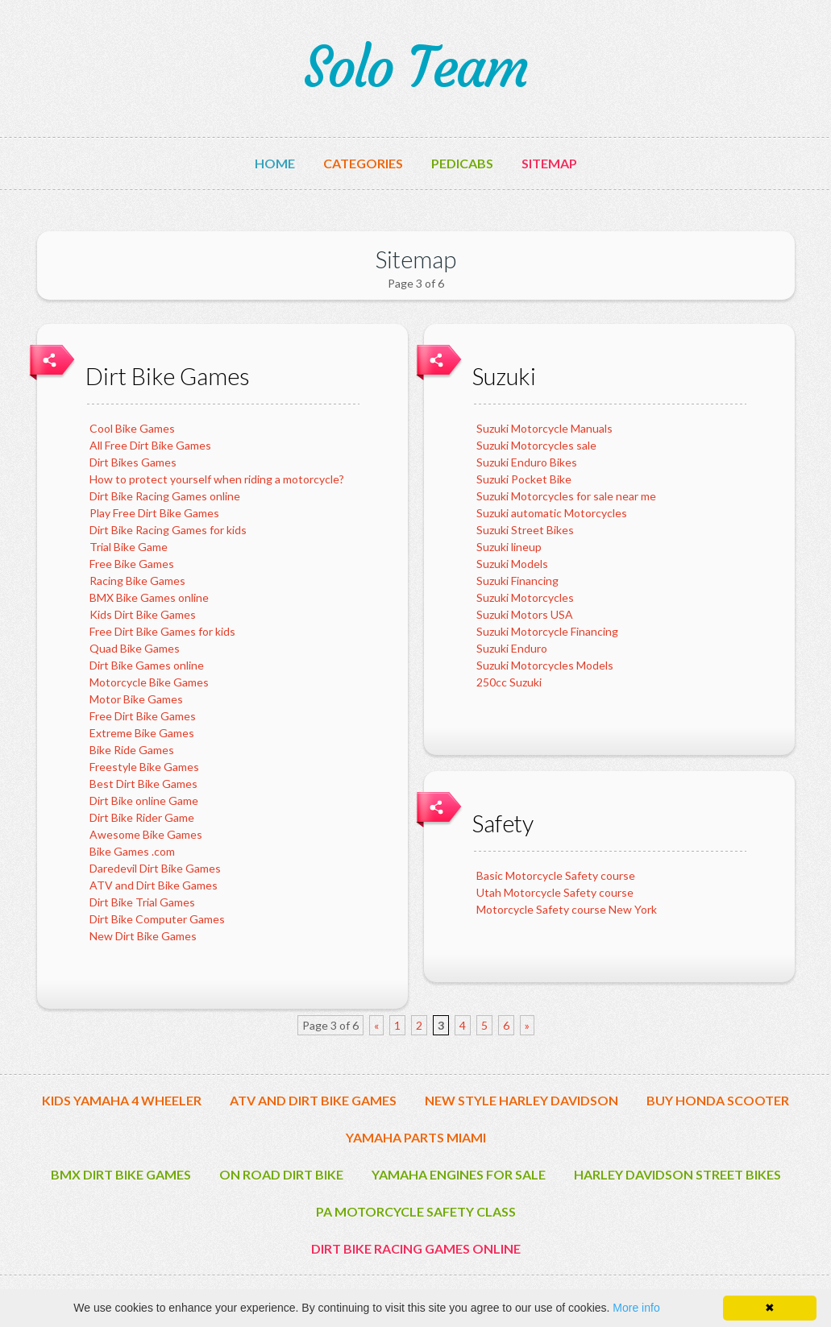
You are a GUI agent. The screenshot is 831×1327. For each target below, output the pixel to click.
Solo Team (415, 67)
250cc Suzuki (509, 682)
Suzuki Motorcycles (525, 597)
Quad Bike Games (134, 648)
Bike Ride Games (131, 750)
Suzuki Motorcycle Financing (547, 631)
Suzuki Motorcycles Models (544, 665)
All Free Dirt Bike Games (150, 445)
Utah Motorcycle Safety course (555, 892)
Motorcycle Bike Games (149, 682)
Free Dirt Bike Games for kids (162, 631)
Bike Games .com (132, 851)
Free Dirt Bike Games (142, 716)
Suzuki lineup (509, 547)
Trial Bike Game (128, 547)
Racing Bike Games (137, 580)
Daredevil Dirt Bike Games (155, 868)
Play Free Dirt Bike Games (154, 513)
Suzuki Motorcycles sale (536, 445)
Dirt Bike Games (167, 376)
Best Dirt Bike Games (143, 783)
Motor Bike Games (136, 699)
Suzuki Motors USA (524, 614)
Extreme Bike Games (141, 733)
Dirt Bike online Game (143, 800)
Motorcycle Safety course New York (566, 909)
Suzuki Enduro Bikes (526, 462)
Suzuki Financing (517, 580)
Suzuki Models (512, 563)
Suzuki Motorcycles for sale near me (566, 496)
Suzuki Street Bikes (525, 530)
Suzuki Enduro (511, 648)
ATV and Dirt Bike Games (153, 885)
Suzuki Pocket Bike (523, 479)
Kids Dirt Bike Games (142, 614)
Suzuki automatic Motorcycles (551, 513)
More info (636, 1307)
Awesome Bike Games (145, 834)
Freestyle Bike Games (144, 766)
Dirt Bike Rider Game (141, 817)
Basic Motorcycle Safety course (555, 875)
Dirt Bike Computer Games (157, 919)
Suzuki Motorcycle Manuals (544, 428)
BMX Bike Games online (149, 597)
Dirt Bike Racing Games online (164, 496)
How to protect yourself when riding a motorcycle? (216, 479)
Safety (503, 823)
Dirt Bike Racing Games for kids (168, 530)
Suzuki (504, 376)
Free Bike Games (131, 563)
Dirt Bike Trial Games (142, 902)
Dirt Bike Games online (146, 665)
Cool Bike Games (132, 428)
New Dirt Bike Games (143, 936)
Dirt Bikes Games (133, 462)
